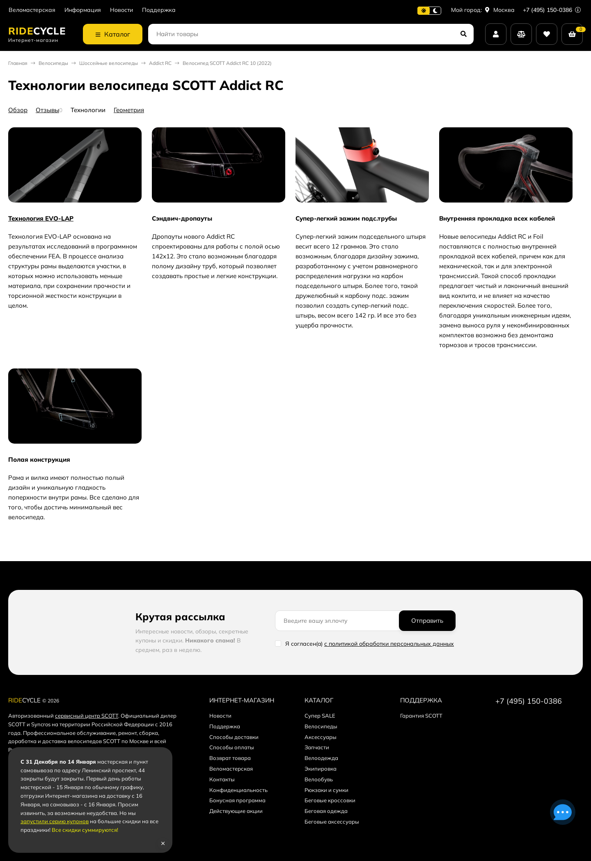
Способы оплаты (231, 747)
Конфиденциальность (238, 790)
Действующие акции (236, 811)
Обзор (17, 110)
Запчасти (317, 747)
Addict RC (160, 63)
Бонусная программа (237, 800)
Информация (82, 10)
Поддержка (159, 10)
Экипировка (321, 768)
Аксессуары (321, 737)
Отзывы (47, 110)
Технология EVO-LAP (40, 218)
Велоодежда (321, 758)
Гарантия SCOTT (421, 715)
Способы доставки (234, 737)
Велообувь (319, 779)
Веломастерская (32, 10)
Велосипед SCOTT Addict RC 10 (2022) (227, 63)
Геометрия (129, 110)
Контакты (222, 779)
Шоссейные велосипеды (108, 63)
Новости (121, 10)
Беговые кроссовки (330, 800)
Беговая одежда (326, 811)
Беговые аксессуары (332, 821)
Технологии (88, 110)
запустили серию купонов (55, 821)
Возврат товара (230, 758)
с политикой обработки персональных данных (389, 643)
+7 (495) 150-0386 (552, 10)
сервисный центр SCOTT (86, 715)
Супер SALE (320, 715)
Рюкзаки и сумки (326, 790)
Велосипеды (53, 63)
